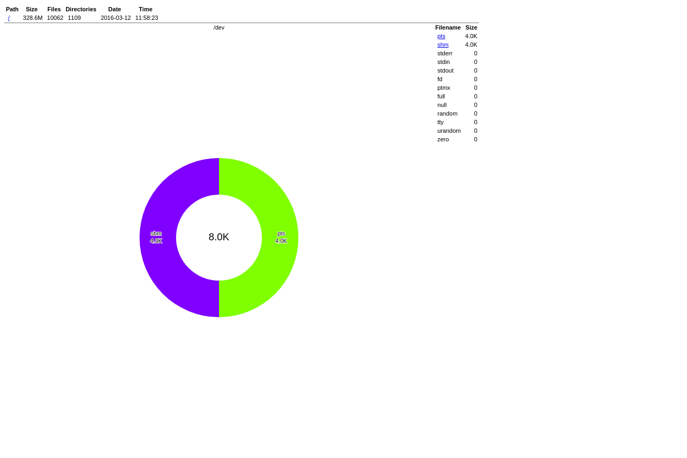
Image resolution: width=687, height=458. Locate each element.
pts (441, 36)
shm (443, 44)
